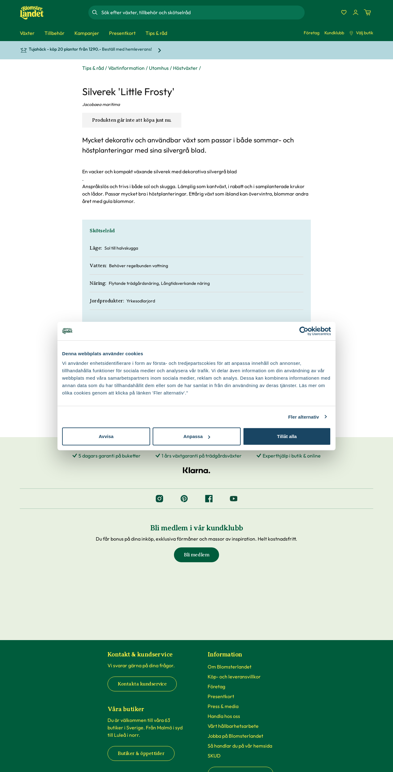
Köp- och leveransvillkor (234, 676)
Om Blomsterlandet (229, 667)
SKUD (214, 756)
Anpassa (196, 436)
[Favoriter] (344, 12)
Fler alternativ (303, 416)
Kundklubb (334, 33)
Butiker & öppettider (141, 753)
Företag (311, 33)
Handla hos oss (224, 716)
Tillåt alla (287, 436)
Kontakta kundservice (142, 684)
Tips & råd (93, 68)
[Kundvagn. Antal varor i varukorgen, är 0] (367, 12)
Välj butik (361, 33)
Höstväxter (185, 68)
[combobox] (202, 12)
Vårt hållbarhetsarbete (233, 726)
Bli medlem (196, 555)
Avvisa (106, 436)
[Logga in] (355, 12)
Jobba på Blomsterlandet (235, 736)
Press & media (223, 706)
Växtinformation (126, 68)
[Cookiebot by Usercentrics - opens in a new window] (304, 330)
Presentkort (221, 696)
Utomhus (159, 68)
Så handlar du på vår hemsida (240, 746)
